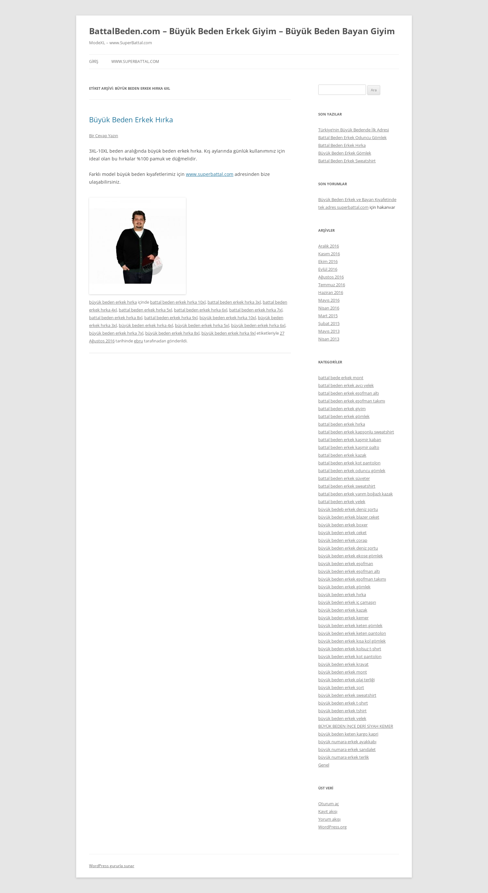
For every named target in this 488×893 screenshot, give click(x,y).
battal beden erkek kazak (342, 455)
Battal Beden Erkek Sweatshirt (347, 161)
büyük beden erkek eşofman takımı (352, 579)
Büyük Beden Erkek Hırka (131, 119)
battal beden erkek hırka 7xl (255, 310)
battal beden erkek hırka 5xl (145, 310)
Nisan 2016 (328, 308)
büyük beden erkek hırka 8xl (172, 333)
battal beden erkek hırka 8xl (115, 317)
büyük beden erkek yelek (342, 718)
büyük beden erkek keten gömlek (350, 625)
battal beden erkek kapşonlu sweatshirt (356, 432)
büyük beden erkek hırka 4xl (146, 325)
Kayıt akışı (327, 811)
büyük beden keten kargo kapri (348, 734)
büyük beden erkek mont (342, 672)
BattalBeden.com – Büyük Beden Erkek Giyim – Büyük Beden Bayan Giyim (242, 31)
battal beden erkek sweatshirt (346, 486)
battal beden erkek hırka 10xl (178, 302)
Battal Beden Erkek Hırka (342, 145)
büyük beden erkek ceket (342, 532)
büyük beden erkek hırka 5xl (202, 325)
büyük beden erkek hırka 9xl (228, 333)
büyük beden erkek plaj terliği (346, 680)
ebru (138, 341)
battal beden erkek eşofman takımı (351, 401)
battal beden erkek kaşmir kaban (349, 439)
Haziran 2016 (330, 292)
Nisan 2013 (328, 339)
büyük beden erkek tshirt (342, 711)
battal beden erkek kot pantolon (349, 463)
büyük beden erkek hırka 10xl (227, 317)
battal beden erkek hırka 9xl (171, 317)
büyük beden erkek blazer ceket (348, 517)
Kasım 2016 (329, 254)
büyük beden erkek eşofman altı (349, 571)
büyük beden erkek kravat (343, 664)
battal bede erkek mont (340, 378)
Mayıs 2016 (329, 300)
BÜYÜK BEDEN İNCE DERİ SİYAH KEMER (355, 726)
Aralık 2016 (328, 246)
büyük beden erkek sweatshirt (347, 695)
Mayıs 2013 (329, 331)
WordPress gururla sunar (111, 865)
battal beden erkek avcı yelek (346, 385)
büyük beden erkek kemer (343, 618)
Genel (323, 765)
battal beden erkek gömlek (344, 416)
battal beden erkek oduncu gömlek (351, 470)
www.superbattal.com (135, 61)
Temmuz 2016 (331, 285)
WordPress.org (332, 827)
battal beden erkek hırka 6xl (200, 310)
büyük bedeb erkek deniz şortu (348, 509)
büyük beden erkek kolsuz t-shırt (349, 649)
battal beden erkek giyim (342, 408)
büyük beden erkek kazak (342, 610)
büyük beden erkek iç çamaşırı (347, 602)
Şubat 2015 (329, 323)
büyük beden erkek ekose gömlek (350, 556)
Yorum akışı (329, 819)
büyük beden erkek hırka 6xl (258, 325)
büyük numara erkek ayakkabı (347, 742)
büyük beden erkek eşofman (345, 563)
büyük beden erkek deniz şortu (348, 548)
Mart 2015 (328, 316)
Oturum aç (328, 804)
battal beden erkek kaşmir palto (348, 447)
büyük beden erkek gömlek (344, 587)
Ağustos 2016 (331, 277)
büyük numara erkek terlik (343, 757)
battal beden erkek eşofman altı (348, 393)
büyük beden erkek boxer (343, 525)
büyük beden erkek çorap (342, 540)
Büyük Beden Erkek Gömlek (344, 153)
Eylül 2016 (327, 269)
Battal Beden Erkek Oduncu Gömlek (352, 137)
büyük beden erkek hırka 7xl (116, 333)
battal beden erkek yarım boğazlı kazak (355, 494)
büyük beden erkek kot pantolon (349, 656)
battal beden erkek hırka (341, 424)
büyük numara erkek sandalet (347, 749)
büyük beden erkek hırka (113, 302)
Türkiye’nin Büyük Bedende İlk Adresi (353, 130)
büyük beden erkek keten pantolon (352, 633)
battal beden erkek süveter (344, 478)
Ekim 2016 (328, 261)
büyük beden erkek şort (341, 687)
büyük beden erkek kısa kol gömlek (352, 641)
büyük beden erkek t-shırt (343, 703)
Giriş (93, 61)
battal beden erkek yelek (341, 501)
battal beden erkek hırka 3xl (234, 302)
